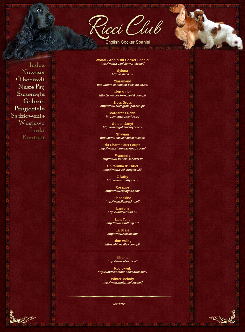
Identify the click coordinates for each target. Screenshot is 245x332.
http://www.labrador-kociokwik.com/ (122, 272)
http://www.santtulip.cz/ (122, 223)
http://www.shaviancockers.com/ (122, 138)
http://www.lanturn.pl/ (122, 212)
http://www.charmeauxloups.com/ (122, 148)
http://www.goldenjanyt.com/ (122, 127)
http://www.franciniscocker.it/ (122, 159)
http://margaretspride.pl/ (122, 116)
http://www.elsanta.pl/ (122, 261)
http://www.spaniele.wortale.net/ (122, 63)
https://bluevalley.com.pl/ (122, 244)
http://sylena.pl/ (122, 74)
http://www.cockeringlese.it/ (122, 169)
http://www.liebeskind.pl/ (122, 201)
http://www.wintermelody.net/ (123, 282)
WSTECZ (119, 304)
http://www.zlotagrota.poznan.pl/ (122, 106)
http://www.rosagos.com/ (122, 191)
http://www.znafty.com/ (122, 180)
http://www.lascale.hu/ (122, 234)
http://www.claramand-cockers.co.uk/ (122, 85)
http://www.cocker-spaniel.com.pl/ (122, 95)
